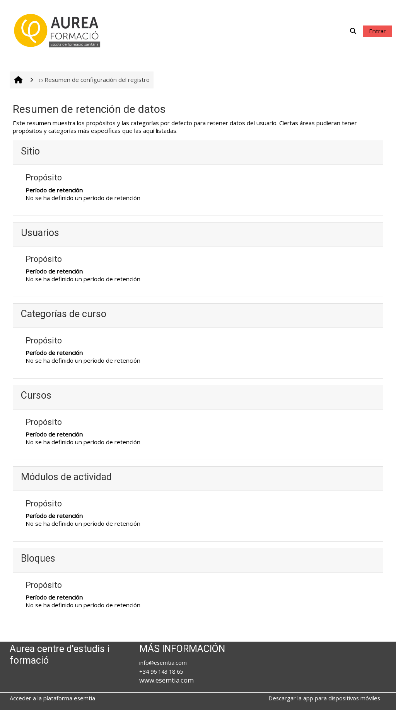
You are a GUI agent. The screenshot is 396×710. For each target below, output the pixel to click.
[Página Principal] (58, 30)
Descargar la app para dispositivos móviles (324, 698)
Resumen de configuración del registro (94, 79)
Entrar (377, 31)
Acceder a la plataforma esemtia (52, 698)
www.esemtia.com (166, 680)
